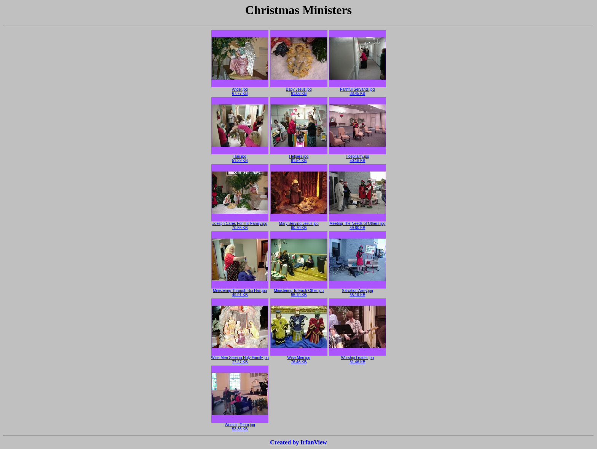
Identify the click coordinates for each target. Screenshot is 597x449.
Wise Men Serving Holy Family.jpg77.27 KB (240, 358)
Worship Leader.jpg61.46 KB (357, 358)
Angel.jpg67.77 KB (239, 90)
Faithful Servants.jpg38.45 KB (357, 90)
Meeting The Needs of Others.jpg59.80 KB (357, 224)
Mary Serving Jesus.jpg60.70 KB (298, 224)
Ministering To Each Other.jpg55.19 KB (298, 291)
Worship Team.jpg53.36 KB (239, 425)
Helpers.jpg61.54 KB (298, 157)
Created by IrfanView (298, 442)
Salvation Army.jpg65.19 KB (357, 291)
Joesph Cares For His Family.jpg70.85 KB (239, 224)
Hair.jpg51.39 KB (239, 157)
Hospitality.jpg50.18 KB (357, 157)
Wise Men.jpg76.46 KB (298, 358)
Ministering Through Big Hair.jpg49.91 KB (239, 291)
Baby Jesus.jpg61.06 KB (298, 90)
